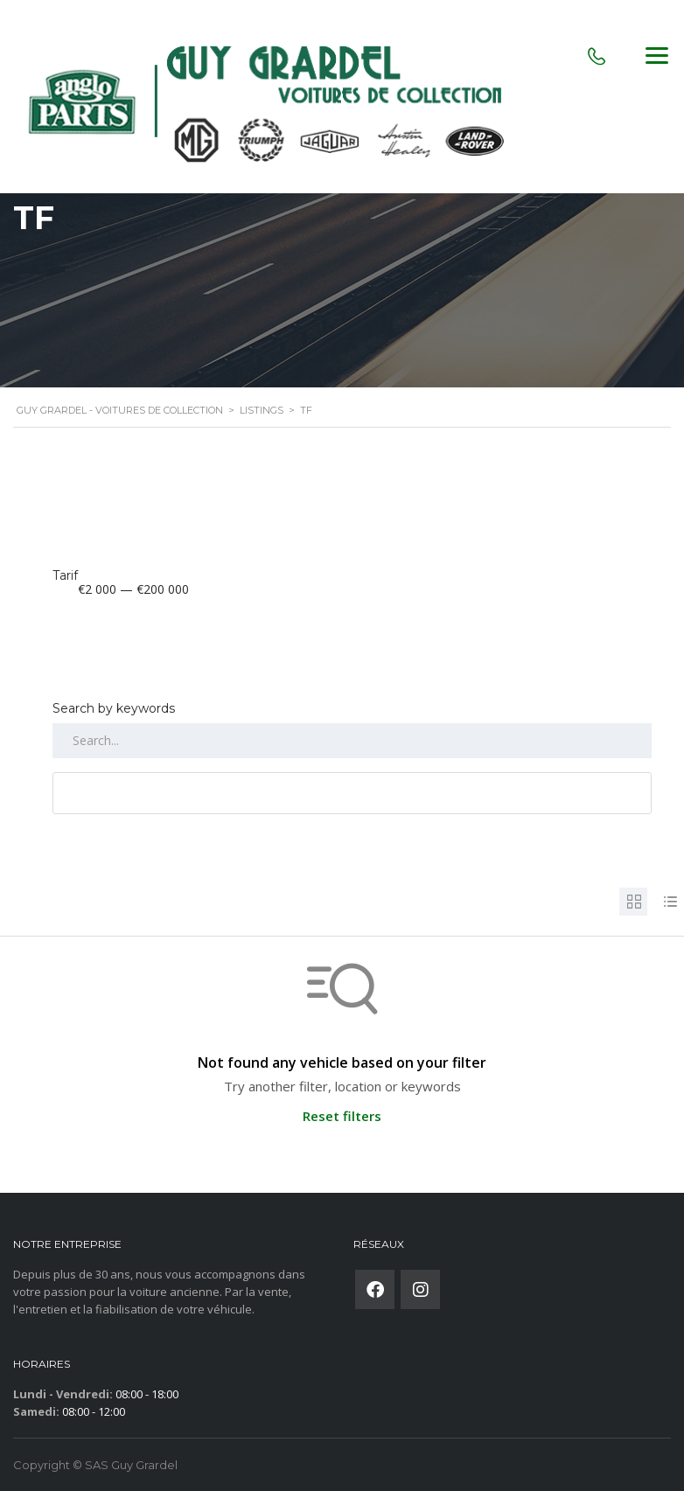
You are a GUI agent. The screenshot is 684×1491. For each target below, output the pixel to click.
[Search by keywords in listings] (352, 740)
